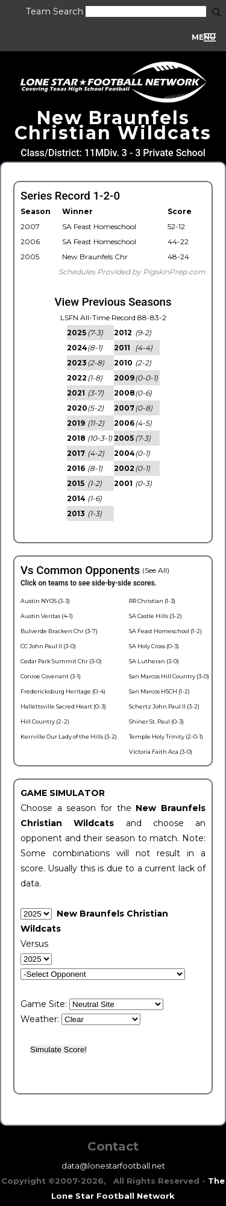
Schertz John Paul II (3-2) (164, 706)
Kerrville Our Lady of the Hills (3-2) (68, 736)
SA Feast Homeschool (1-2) (165, 631)
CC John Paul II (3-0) (48, 646)
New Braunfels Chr (95, 256)
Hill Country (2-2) (44, 721)
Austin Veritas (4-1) (46, 616)
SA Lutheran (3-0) (154, 661)
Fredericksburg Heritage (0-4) (62, 691)
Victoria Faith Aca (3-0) (160, 751)
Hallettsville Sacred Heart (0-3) (63, 706)
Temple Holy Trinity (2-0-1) (166, 736)
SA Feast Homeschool (99, 226)
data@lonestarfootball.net (113, 1165)
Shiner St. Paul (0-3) (156, 721)
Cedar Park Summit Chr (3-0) (61, 661)
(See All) (155, 570)
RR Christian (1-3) (152, 601)
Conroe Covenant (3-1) (50, 676)
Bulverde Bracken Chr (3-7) (59, 631)
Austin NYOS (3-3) (45, 601)
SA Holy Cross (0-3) (154, 646)
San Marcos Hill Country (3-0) (169, 676)
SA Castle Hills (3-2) (155, 616)
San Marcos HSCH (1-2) (159, 691)
